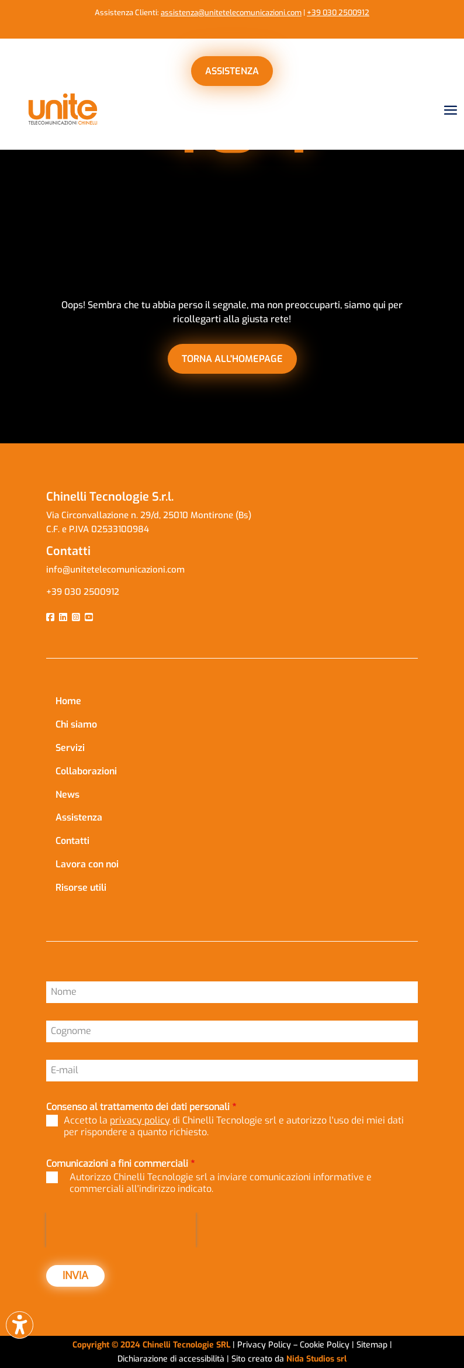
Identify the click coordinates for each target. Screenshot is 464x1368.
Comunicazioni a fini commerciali (120, 1163)
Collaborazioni (86, 771)
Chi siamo (76, 724)
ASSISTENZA (232, 71)
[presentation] (121, 1230)
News (67, 794)
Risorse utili (81, 887)
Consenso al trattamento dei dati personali (141, 1107)
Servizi (70, 748)
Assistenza (79, 817)
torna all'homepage (232, 359)
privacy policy (140, 1120)
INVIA (75, 1276)
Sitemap (371, 1344)
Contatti (72, 841)
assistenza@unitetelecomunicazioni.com (231, 13)
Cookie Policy (326, 1344)
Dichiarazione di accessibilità (172, 1358)
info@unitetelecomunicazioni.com (116, 570)
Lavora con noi (87, 864)
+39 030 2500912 (338, 13)
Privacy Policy (264, 1344)
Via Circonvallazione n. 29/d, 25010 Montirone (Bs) (148, 515)
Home (68, 701)
